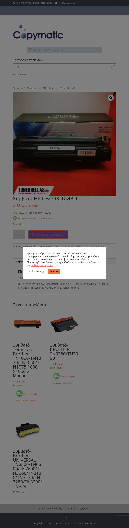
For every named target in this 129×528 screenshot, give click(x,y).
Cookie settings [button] (36, 271)
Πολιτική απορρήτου (42, 265)
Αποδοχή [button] (54, 271)
